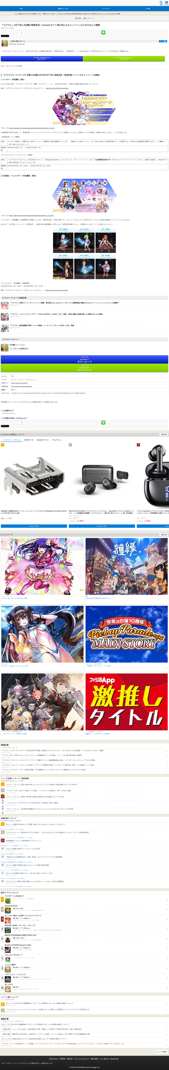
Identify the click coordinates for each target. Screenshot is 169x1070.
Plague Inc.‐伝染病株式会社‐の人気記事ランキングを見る (17, 862)
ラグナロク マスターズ (8, 413)
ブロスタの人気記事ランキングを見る (12, 853)
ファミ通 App (8, 3)
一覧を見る (163, 434)
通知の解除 (94, 1059)
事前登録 (78, 18)
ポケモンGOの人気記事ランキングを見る (13, 878)
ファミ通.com (104, 1059)
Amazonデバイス (43, 440)
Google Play (84, 367)
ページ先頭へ (163, 1052)
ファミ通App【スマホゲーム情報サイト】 (28, 13)
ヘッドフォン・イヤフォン (12, 440)
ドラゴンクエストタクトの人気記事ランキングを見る (16, 886)
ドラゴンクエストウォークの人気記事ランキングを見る (17, 837)
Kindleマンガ (28, 440)
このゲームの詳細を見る (20, 348)
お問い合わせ (53, 1059)
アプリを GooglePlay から (124, 58)
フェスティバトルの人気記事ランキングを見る (15, 870)
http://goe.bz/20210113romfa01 (57, 88)
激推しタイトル (88, 18)
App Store (84, 359)
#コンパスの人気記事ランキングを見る (12, 829)
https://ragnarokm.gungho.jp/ (19, 383)
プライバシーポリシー (81, 1059)
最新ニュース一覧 (48, 13)
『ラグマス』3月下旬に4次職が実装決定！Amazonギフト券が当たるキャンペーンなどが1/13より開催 (88, 13)
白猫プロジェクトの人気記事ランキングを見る (15, 845)
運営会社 (70, 1059)
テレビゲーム (56, 440)
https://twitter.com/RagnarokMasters (21, 386)
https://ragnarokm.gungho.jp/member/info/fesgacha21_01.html (31, 215)
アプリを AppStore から (42, 58)
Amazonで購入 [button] (34, 526)
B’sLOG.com (114, 1059)
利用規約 (62, 1059)
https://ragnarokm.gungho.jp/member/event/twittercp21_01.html (31, 128)
